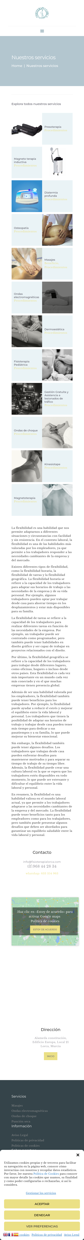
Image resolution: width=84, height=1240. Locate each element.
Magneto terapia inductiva (25, 160)
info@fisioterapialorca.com (42, 861)
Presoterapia (53, 126)
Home (17, 66)
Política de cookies (45, 921)
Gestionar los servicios (41, 1193)
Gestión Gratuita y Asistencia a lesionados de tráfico (57, 396)
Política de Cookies (46, 1173)
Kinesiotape (52, 464)
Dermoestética (54, 329)
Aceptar (42, 1204)
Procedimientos (56, 130)
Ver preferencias (42, 1226)
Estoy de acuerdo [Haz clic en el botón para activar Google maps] (45, 929)
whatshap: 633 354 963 (42, 873)
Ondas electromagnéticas (26, 295)
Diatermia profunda (51, 194)
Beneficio (51, 263)
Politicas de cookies (26, 1145)
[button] (78, 1155)
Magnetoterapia (24, 498)
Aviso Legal (72, 1234)
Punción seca (21, 1121)
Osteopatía (21, 228)
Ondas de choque (26, 430)
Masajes (50, 259)
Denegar (42, 1215)
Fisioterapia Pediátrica (21, 363)
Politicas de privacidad (47, 1234)
